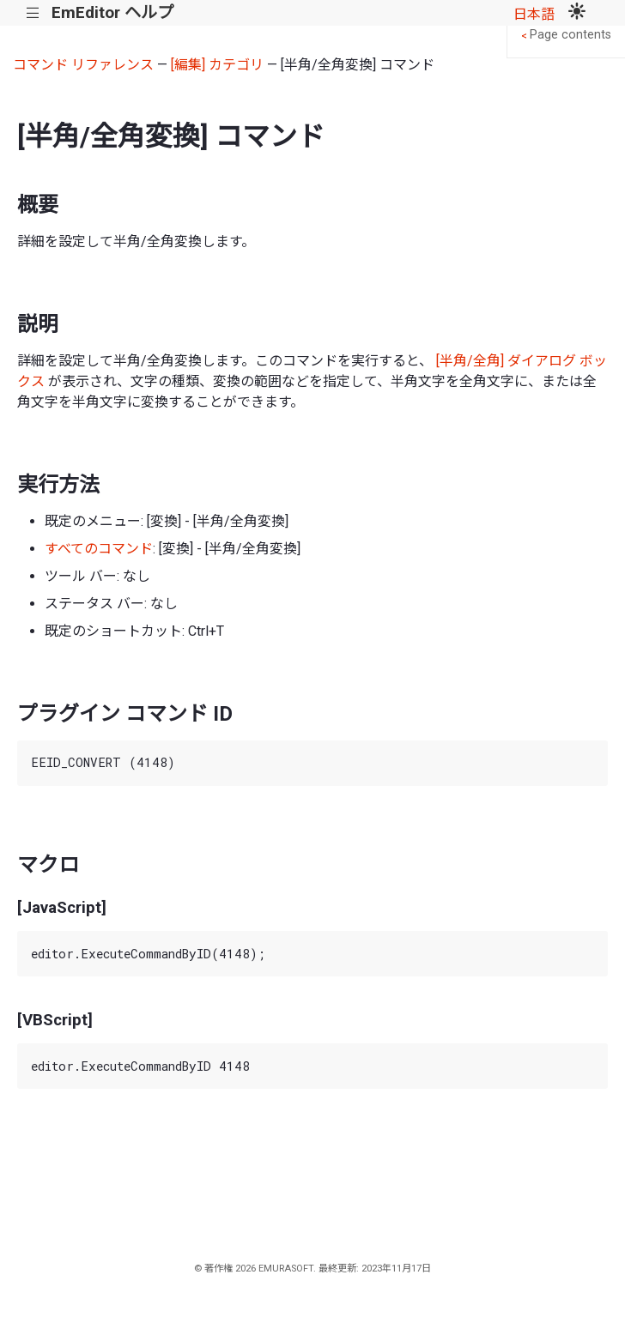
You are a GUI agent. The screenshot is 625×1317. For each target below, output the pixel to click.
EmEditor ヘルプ (112, 12)
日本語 (534, 14)
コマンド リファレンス (83, 65)
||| (33, 13)
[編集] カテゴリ (217, 65)
